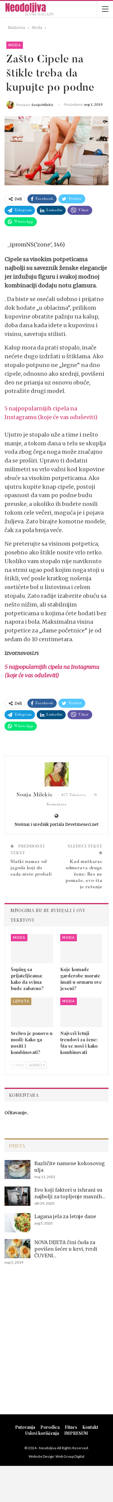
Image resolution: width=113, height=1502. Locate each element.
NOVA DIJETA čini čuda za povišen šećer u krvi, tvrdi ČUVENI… (65, 1249)
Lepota (21, 1001)
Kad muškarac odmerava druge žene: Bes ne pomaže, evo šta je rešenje (84, 874)
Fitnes (71, 1427)
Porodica (50, 1427)
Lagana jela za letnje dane (65, 1216)
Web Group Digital (69, 1456)
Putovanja (25, 1427)
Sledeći (36, 1065)
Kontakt (90, 1427)
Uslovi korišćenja (42, 1433)
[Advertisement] (56, 1347)
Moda (14, 45)
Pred (18, 1065)
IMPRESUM (76, 1433)
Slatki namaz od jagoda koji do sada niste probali (31, 868)
